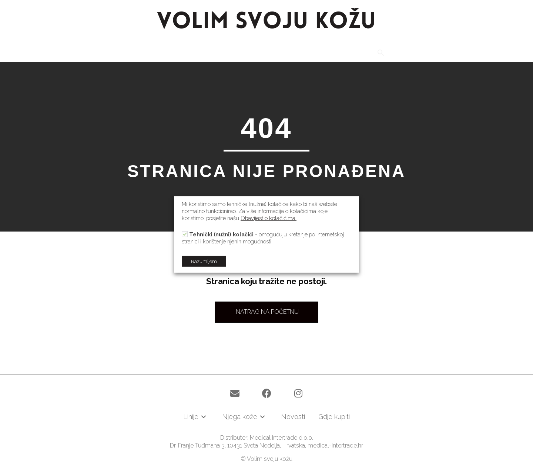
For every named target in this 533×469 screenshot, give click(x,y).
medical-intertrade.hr (335, 445)
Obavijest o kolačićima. (268, 218)
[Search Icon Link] (381, 53)
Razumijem (204, 261)
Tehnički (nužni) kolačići (221, 234)
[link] (158, 54)
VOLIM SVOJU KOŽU (266, 22)
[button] (266, 312)
